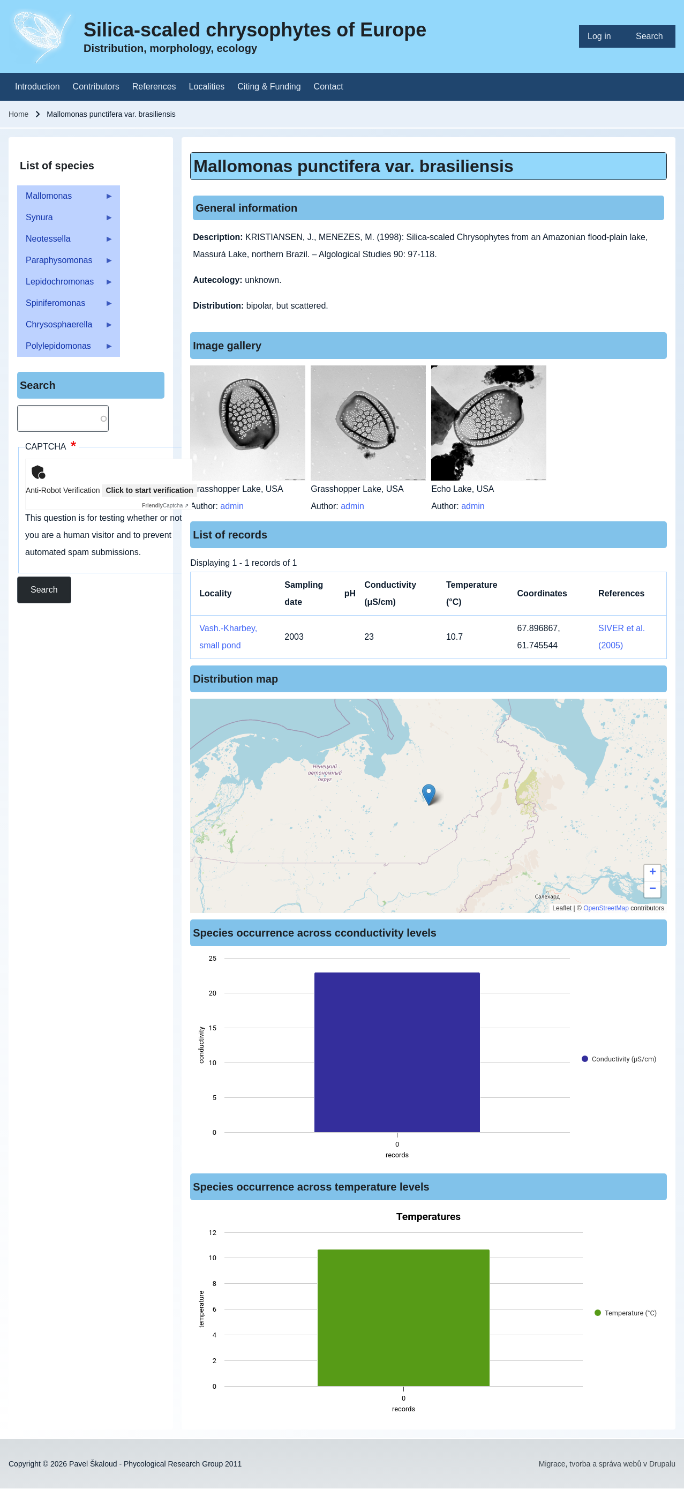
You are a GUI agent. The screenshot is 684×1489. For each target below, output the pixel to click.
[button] (428, 795)
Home (18, 114)
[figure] (428, 1060)
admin (232, 506)
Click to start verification (149, 490)
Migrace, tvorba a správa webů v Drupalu (607, 1464)
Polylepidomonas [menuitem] (65, 349)
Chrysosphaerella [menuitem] (65, 327)
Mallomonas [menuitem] (65, 199)
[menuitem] (603, 36)
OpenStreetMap (606, 908)
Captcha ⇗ (165, 505)
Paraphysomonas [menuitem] (65, 263)
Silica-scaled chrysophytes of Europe (255, 30)
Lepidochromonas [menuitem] (65, 285)
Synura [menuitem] (65, 220)
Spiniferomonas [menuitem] (65, 306)
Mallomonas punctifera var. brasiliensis (353, 166)
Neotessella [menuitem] (65, 242)
